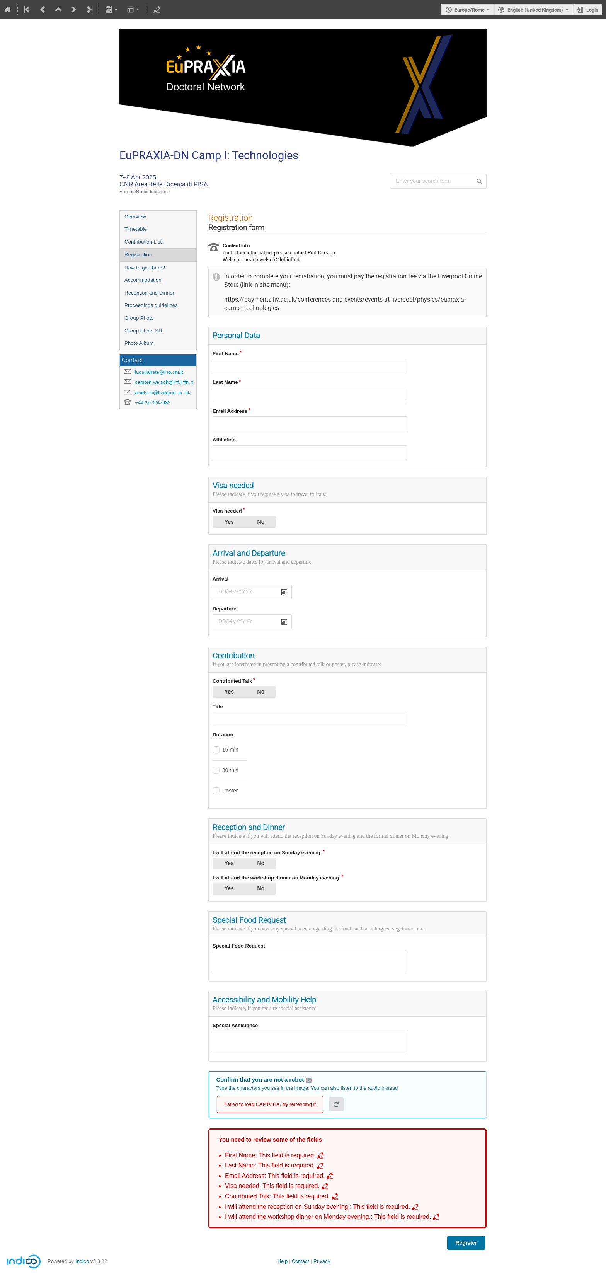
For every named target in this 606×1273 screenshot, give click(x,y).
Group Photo (139, 318)
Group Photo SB (143, 331)
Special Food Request (239, 946)
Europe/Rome (469, 9)
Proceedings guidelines (151, 305)
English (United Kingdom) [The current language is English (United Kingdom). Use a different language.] (535, 9)
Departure (224, 609)
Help (282, 1261)
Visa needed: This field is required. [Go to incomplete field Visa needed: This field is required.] (272, 1186)
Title (218, 706)
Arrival (220, 579)
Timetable (135, 229)
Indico (82, 1261)
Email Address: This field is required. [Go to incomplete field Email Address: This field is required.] (275, 1175)
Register (466, 1243)
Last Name (225, 382)
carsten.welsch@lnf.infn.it (164, 382)
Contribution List (143, 242)
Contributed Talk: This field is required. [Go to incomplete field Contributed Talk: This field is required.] (277, 1196)
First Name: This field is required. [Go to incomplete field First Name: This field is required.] (270, 1155)
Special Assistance (235, 1025)
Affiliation (224, 440)
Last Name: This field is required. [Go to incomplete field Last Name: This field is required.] (270, 1165)
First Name (225, 353)
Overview (135, 217)
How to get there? (144, 268)
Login (592, 9)
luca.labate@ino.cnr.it (159, 372)
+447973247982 (152, 402)
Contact (300, 1261)
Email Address (230, 411)
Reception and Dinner (149, 293)
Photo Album (139, 343)
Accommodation (143, 280)
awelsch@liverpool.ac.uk (163, 392)
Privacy (321, 1261)
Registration (138, 254)
